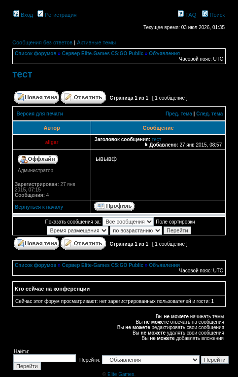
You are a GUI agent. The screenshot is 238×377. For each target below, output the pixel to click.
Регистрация (56, 15)
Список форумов (36, 53)
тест (22, 74)
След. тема (209, 113)
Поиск (213, 15)
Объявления (164, 53)
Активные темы (96, 42)
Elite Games (120, 374)
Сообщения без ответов (42, 42)
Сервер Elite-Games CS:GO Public (103, 53)
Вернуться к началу (39, 207)
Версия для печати (40, 113)
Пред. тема (179, 113)
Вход (23, 15)
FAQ (187, 15)
